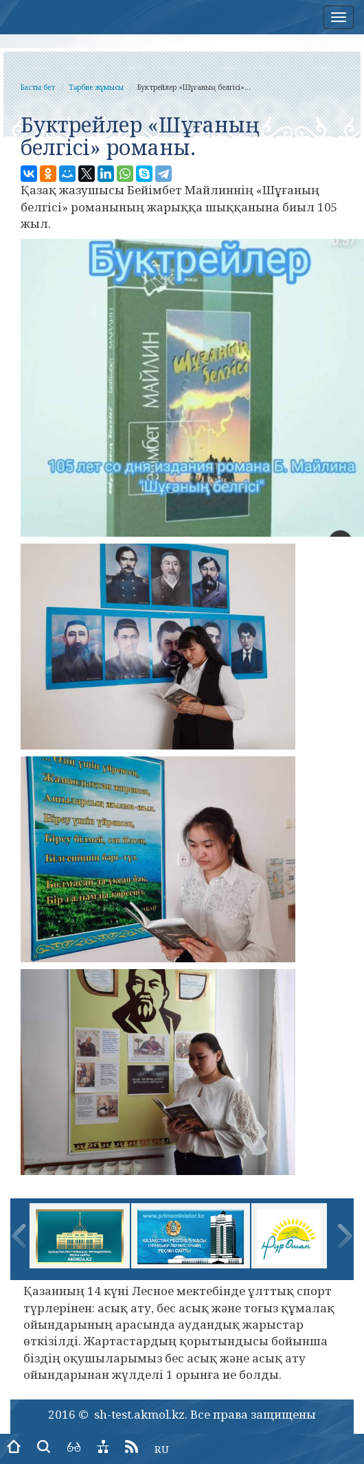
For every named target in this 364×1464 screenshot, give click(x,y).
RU (162, 1449)
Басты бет (38, 87)
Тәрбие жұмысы (96, 87)
